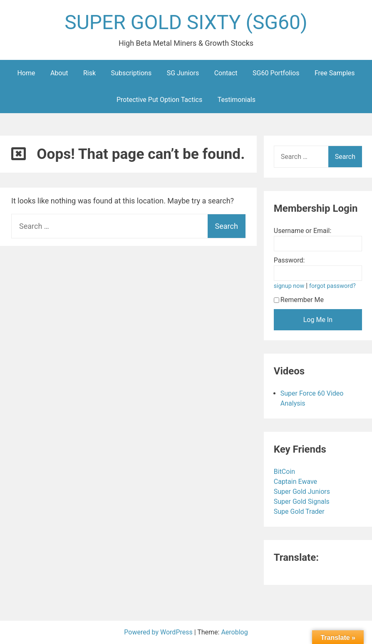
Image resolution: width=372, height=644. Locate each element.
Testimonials (236, 100)
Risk (89, 73)
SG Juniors (183, 73)
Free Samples (335, 73)
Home (26, 73)
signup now (289, 286)
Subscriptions (131, 73)
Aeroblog (234, 632)
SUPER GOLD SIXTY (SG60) (186, 22)
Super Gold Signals (302, 501)
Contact (226, 73)
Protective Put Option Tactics (159, 100)
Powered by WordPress (159, 632)
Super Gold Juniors (303, 491)
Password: (289, 260)
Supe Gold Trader (300, 511)
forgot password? (332, 286)
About (59, 73)
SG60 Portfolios (276, 73)
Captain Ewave (296, 481)
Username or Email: (303, 231)
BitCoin (285, 472)
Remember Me (299, 300)
